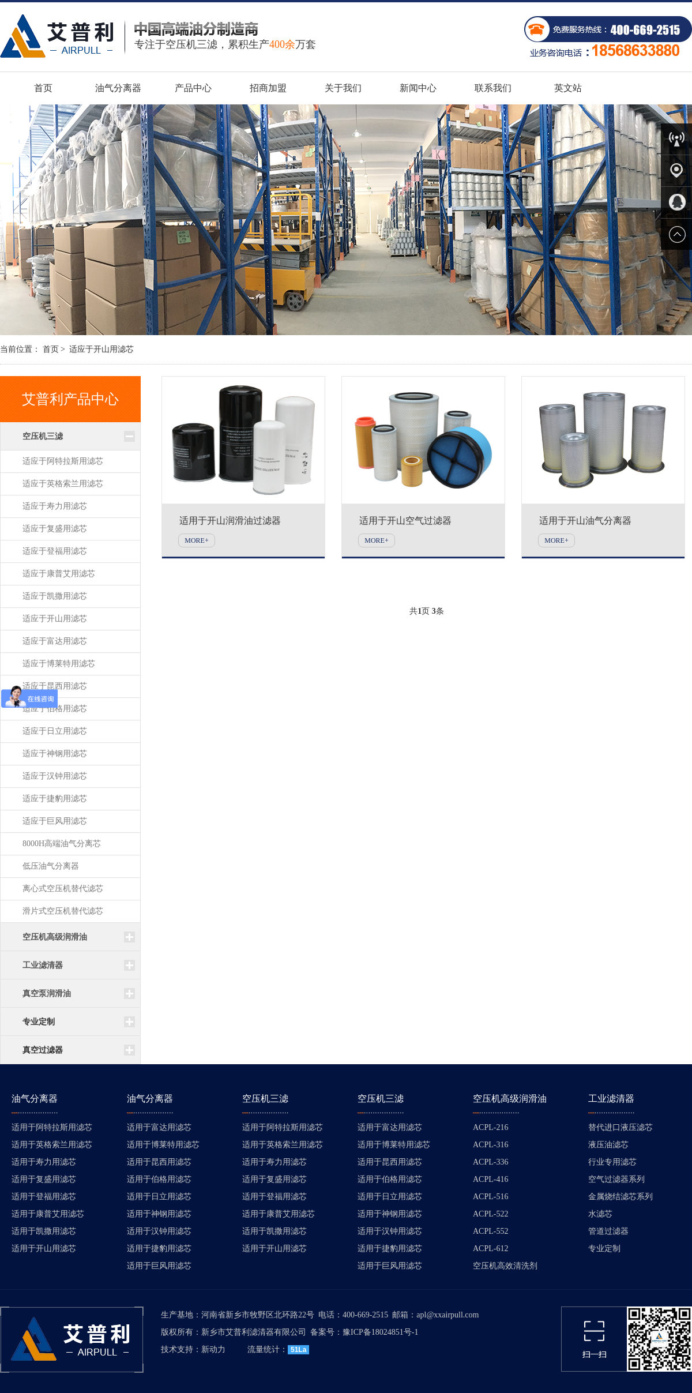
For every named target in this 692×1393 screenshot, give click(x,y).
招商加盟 (268, 88)
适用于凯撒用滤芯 (44, 1231)
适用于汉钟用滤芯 (159, 1231)
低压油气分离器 (50, 866)
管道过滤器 (608, 1231)
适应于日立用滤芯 (54, 731)
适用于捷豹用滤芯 (159, 1248)
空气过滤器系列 (616, 1179)
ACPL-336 (490, 1162)
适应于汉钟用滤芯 (54, 776)
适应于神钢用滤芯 (54, 753)
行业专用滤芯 (612, 1162)
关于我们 (343, 88)
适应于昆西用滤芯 (54, 686)
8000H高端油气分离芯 (61, 843)
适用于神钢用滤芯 (159, 1214)
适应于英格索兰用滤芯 (62, 483)
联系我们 (493, 88)
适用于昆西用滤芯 (159, 1162)
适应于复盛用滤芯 (54, 528)
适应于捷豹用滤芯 (54, 798)
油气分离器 (118, 88)
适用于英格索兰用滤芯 (52, 1144)
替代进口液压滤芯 (620, 1127)
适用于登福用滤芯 (44, 1196)
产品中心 (193, 88)
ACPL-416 (490, 1179)
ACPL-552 (490, 1231)
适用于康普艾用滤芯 (48, 1214)
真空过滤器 (42, 1050)
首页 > (54, 349)
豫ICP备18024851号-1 (380, 1332)
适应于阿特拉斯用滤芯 (62, 461)
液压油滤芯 (608, 1144)
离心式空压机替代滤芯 (62, 888)
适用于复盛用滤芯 (44, 1179)
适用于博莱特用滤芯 (163, 1144)
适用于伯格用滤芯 (159, 1179)
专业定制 (38, 1021)
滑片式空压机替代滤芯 (62, 911)
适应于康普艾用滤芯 (58, 573)
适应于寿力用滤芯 (54, 506)
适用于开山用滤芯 (44, 1248)
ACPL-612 (490, 1248)
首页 (43, 88)
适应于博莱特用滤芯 (58, 663)
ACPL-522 (490, 1214)
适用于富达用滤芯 (159, 1127)
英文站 (568, 88)
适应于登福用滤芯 (54, 551)
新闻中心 (418, 88)
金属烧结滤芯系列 (620, 1196)
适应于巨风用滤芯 (54, 821)
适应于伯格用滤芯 (54, 708)
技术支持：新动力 (193, 1349)
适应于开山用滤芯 (101, 349)
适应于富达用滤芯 (54, 641)
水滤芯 (600, 1214)
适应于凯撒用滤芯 (54, 596)
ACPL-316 (490, 1144)
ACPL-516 (490, 1196)
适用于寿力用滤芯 (44, 1162)
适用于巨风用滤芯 (159, 1265)
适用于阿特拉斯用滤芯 (52, 1127)
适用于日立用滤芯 (159, 1196)
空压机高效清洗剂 (505, 1265)
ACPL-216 (490, 1127)
